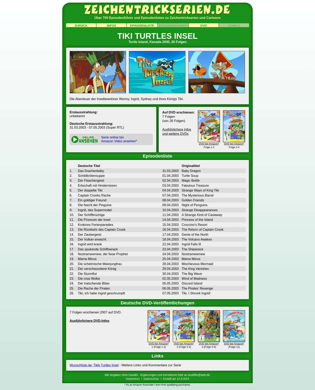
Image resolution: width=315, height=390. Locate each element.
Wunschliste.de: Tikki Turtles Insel (94, 365)
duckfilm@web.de (199, 375)
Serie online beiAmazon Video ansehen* (119, 139)
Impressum (133, 378)
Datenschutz (151, 378)
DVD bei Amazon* (209, 142)
